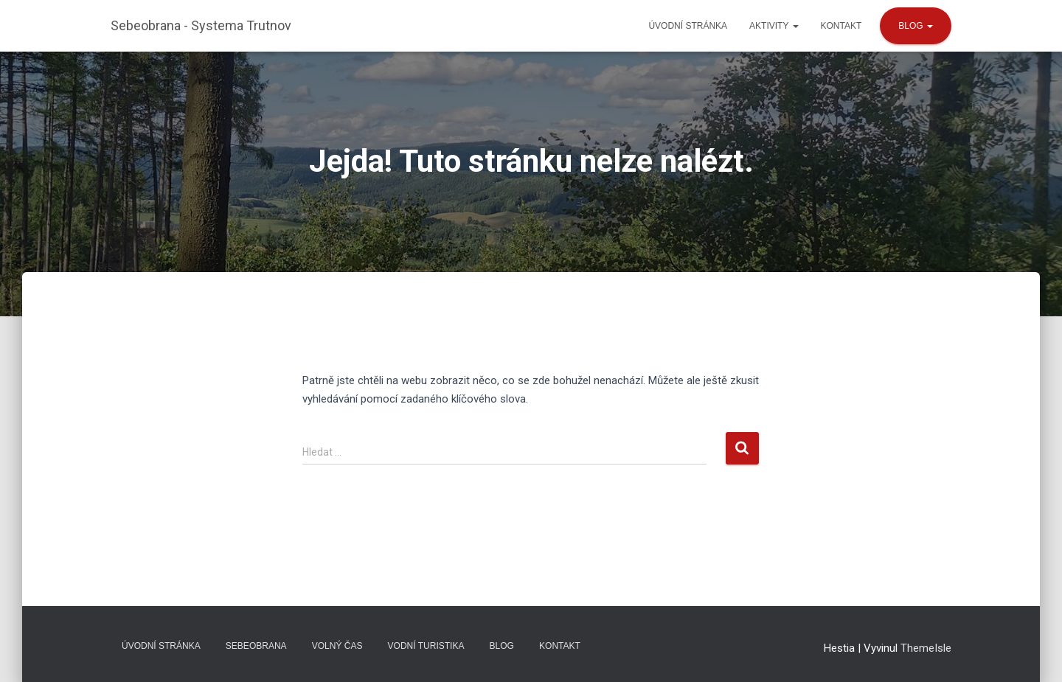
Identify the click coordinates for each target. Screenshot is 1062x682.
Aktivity (773, 26)
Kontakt (841, 26)
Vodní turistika (426, 646)
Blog (915, 26)
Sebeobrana (256, 646)
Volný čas (337, 646)
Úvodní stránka (687, 26)
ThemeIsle (925, 648)
